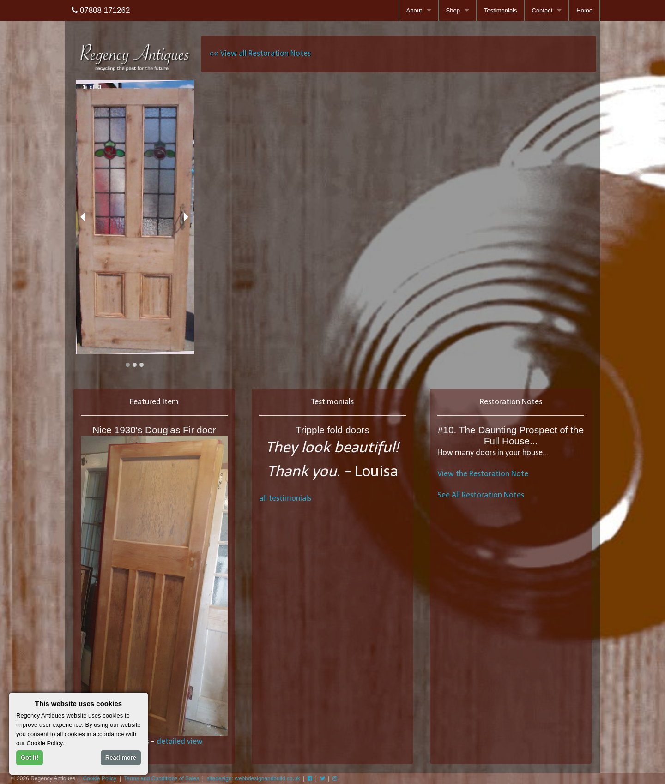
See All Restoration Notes (480, 495)
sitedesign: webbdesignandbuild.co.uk (253, 778)
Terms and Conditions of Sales (161, 778)
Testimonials (500, 10)
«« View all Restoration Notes (260, 53)
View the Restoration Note (482, 473)
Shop (453, 10)
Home (584, 10)
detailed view (180, 741)
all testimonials (285, 498)
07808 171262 (101, 10)
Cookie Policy (99, 778)
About (414, 10)
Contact (542, 10)
